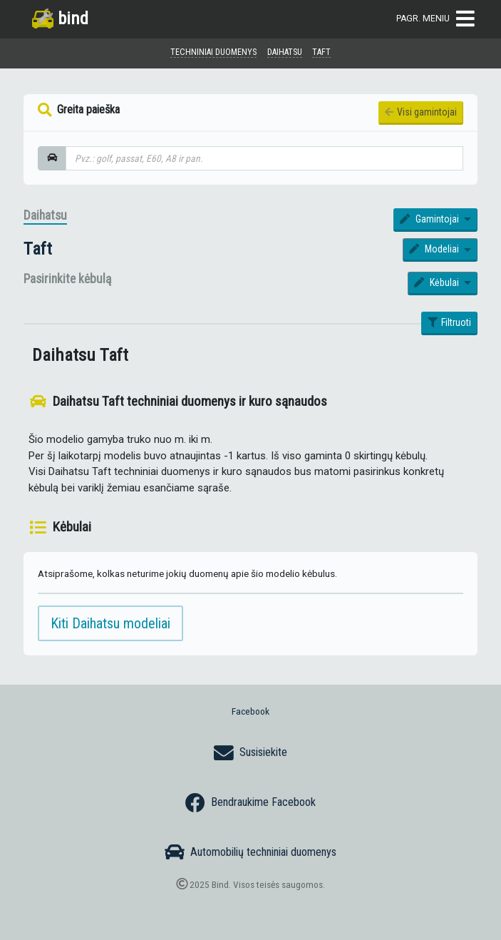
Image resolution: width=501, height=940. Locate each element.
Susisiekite (250, 753)
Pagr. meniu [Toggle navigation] (435, 19)
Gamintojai (431, 219)
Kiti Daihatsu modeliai (110, 623)
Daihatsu (45, 215)
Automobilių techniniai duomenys (250, 852)
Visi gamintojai (421, 112)
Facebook (250, 711)
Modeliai (435, 249)
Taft (38, 248)
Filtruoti (450, 322)
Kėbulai (438, 282)
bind (60, 18)
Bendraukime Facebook (250, 803)
